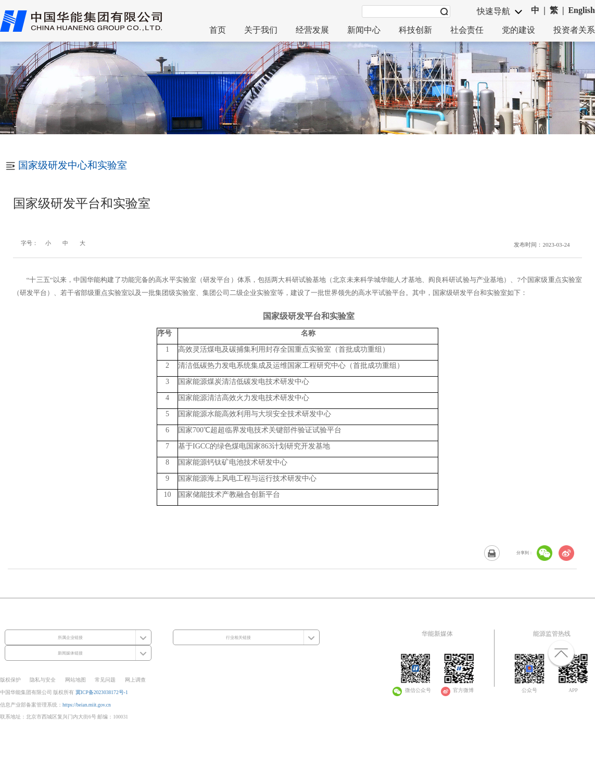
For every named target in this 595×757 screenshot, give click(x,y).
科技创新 (415, 29)
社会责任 (467, 29)
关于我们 (260, 29)
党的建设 (518, 29)
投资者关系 (574, 29)
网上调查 (135, 680)
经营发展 (312, 29)
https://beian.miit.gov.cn (86, 705)
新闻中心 (364, 29)
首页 (217, 29)
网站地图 (75, 680)
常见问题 (105, 680)
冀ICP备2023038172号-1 (101, 692)
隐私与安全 (43, 680)
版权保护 (10, 680)
